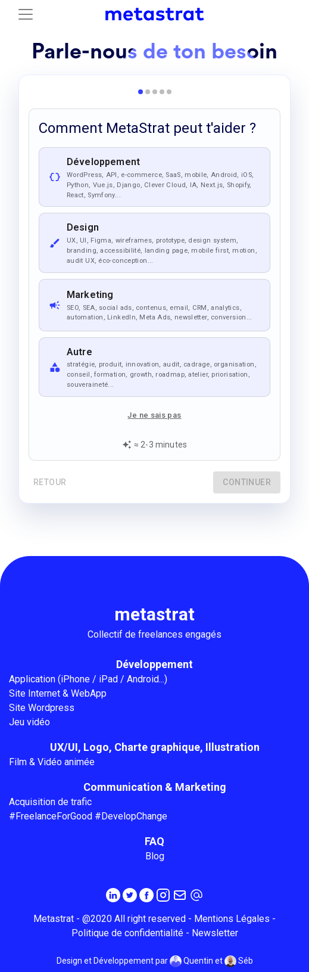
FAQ (154, 841)
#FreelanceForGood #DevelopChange (88, 816)
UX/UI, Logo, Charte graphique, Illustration (155, 747)
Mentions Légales (232, 918)
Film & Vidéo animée (52, 762)
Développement (154, 664)
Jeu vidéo (29, 722)
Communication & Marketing (154, 787)
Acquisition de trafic (50, 802)
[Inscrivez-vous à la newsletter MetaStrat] (180, 894)
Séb (238, 961)
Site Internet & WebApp (58, 693)
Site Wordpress (41, 707)
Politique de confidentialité (127, 933)
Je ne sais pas (154, 415)
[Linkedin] (113, 894)
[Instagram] (163, 894)
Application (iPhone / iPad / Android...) (88, 679)
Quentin (191, 961)
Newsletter (215, 933)
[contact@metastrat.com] (196, 894)
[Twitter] (130, 894)
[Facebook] (146, 894)
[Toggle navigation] (26, 14)
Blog (154, 856)
